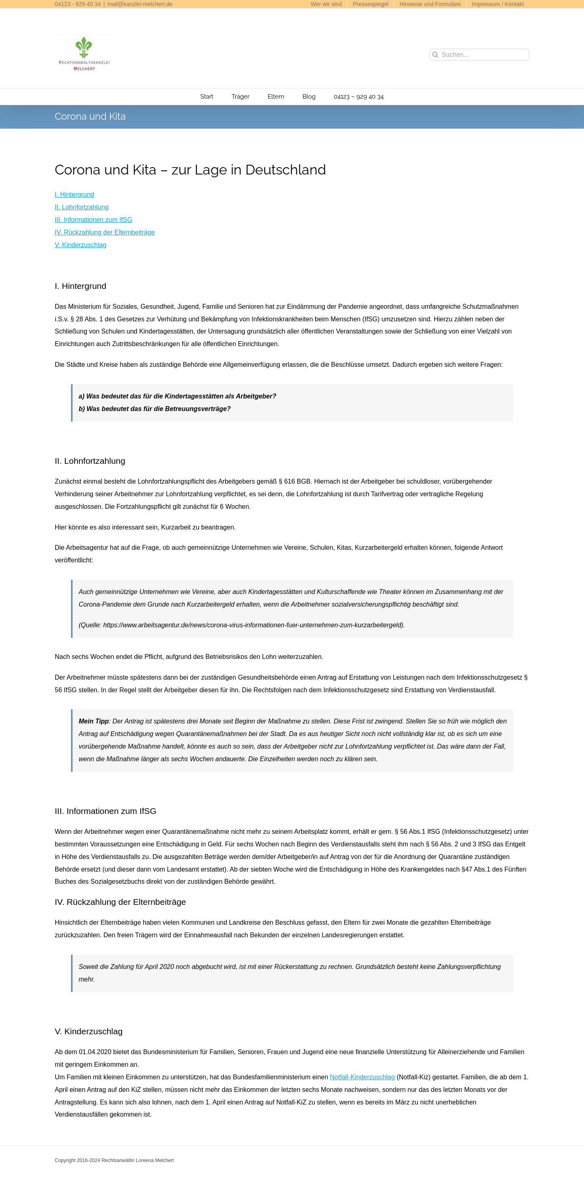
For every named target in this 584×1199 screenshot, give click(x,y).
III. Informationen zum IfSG (93, 219)
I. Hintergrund (74, 194)
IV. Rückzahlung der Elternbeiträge (105, 232)
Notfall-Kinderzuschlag (362, 1077)
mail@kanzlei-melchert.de (139, 4)
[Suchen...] (479, 54)
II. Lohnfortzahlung (82, 207)
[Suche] (435, 54)
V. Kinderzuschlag (81, 244)
